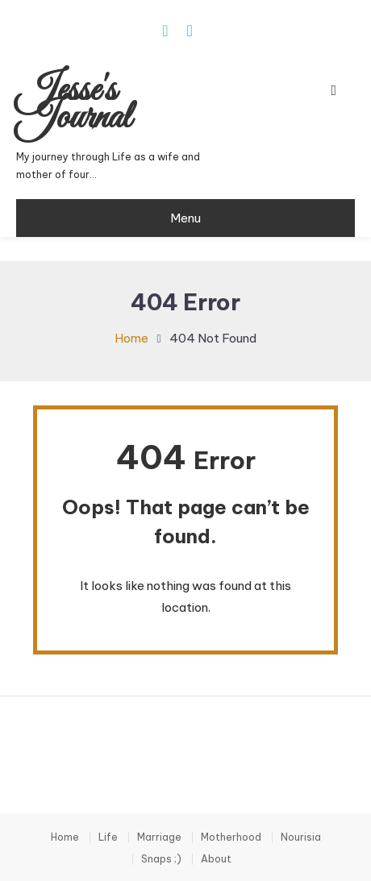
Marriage (159, 837)
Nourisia (301, 837)
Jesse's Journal (73, 104)
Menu (185, 218)
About (216, 859)
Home (65, 837)
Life (108, 837)
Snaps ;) (161, 859)
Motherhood (231, 837)
